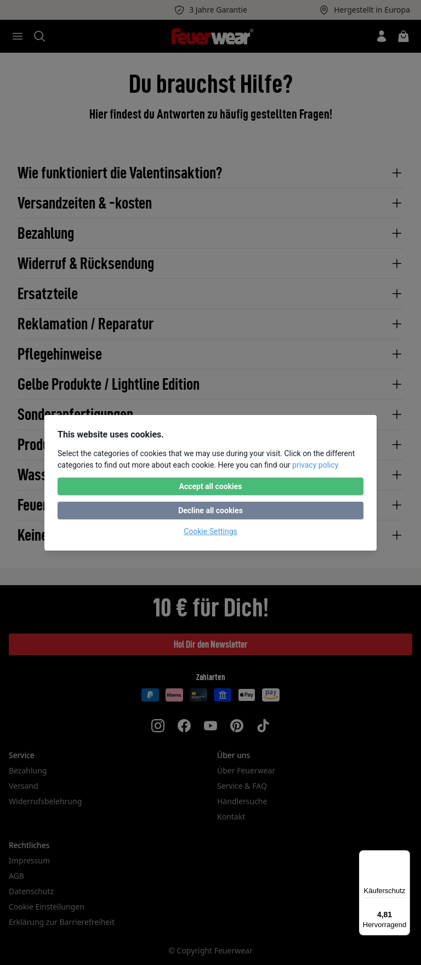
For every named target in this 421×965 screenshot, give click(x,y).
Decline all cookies (210, 510)
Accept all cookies (210, 486)
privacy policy (315, 465)
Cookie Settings (210, 531)
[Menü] (403, 856)
